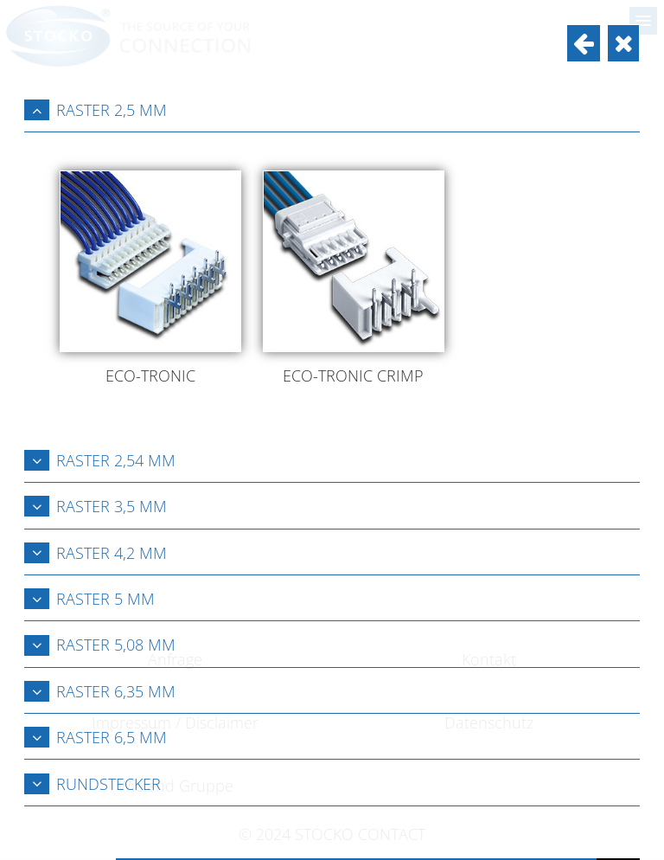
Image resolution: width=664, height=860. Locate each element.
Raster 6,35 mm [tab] (100, 691)
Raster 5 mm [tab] (89, 598)
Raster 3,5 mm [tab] (95, 506)
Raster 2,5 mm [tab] (95, 109)
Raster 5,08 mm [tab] (100, 644)
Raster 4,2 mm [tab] (95, 552)
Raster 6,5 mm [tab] (95, 737)
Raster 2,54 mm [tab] (100, 460)
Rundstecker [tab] (92, 783)
